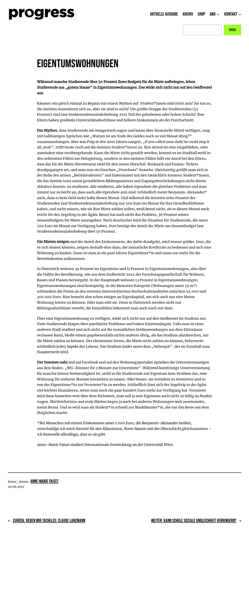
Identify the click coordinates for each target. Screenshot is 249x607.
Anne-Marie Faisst (44, 481)
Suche (232, 30)
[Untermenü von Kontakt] (239, 14)
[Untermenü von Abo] (218, 14)
